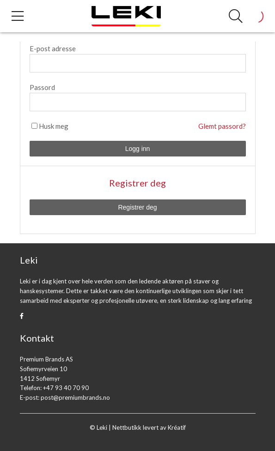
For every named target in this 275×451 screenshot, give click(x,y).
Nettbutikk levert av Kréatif (149, 427)
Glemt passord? (222, 126)
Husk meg (53, 126)
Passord (42, 87)
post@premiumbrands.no (75, 397)
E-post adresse (53, 48)
